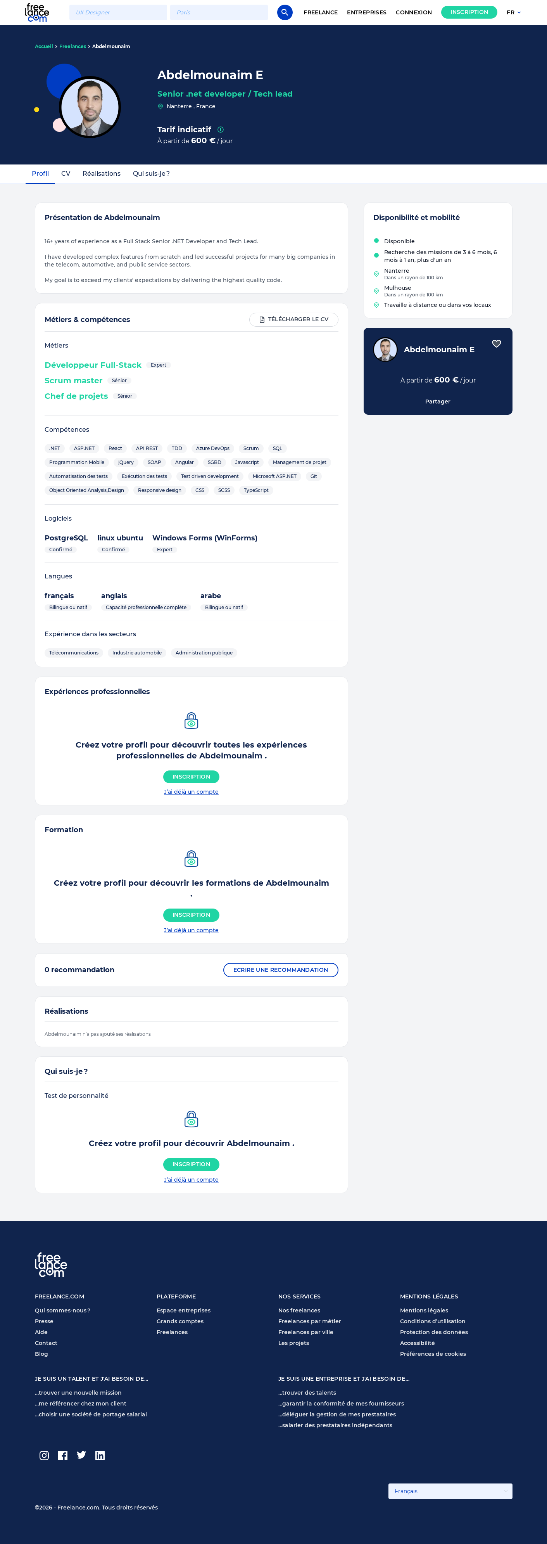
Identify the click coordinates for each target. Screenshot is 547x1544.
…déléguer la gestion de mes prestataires (337, 1414)
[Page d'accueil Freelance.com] (42, 12)
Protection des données (434, 1332)
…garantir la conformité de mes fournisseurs (341, 1403)
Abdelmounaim (111, 46)
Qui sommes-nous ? (62, 1310)
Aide (41, 1332)
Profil (40, 173)
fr (514, 12)
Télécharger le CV (294, 319)
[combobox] (118, 12)
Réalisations (102, 173)
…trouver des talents (307, 1392)
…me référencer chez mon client (80, 1403)
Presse (44, 1321)
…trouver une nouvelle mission (78, 1392)
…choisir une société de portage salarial (91, 1414)
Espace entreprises (184, 1310)
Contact (46, 1343)
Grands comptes (180, 1321)
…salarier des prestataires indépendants (335, 1425)
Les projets (293, 1343)
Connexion (414, 12)
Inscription (469, 12)
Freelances (72, 46)
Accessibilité (417, 1343)
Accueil (44, 46)
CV (65, 173)
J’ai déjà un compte (191, 791)
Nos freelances (299, 1310)
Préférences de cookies (433, 1353)
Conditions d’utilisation (433, 1321)
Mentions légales (424, 1310)
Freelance (321, 12)
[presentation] (220, 129)
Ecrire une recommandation (280, 969)
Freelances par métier (309, 1321)
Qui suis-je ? (151, 173)
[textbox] (118, 12)
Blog (41, 1353)
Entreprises (367, 12)
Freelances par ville (305, 1332)
